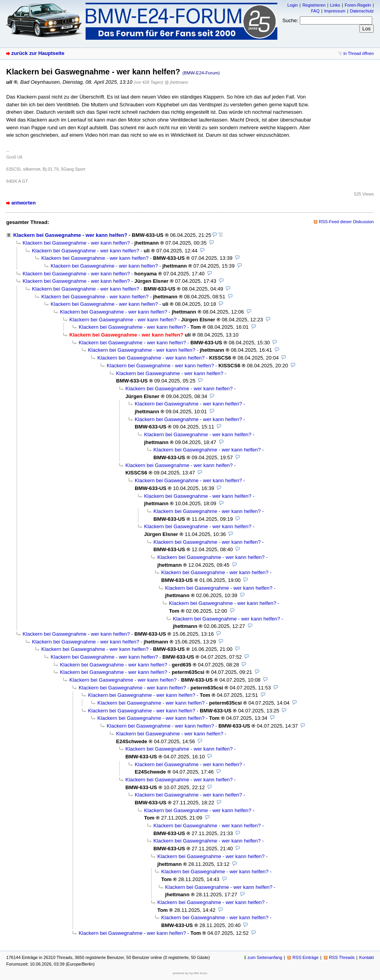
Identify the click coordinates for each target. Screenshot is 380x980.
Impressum (334, 11)
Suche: (290, 20)
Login (292, 5)
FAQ (315, 11)
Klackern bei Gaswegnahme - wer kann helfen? (70, 235)
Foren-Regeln (358, 5)
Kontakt (366, 957)
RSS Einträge (305, 957)
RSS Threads (342, 957)
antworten (23, 203)
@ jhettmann (176, 82)
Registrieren (314, 5)
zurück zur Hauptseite (37, 53)
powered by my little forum (190, 973)
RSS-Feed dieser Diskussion (346, 221)
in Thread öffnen (358, 53)
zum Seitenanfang (265, 957)
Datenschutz (362, 11)
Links (335, 5)
